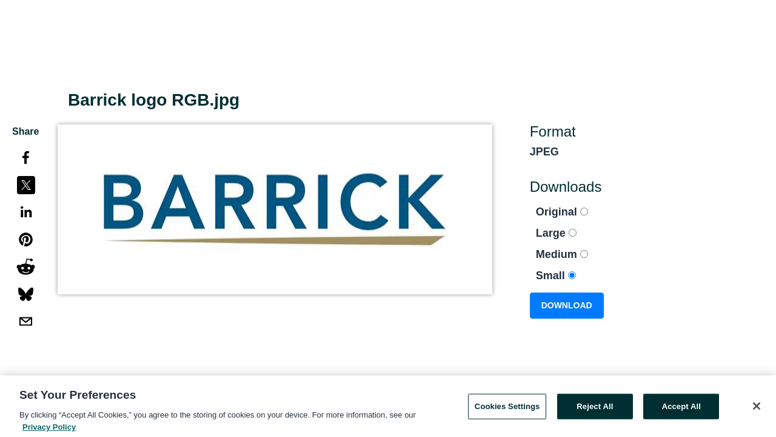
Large (556, 233)
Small (556, 275)
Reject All (595, 408)
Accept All (681, 408)
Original (562, 212)
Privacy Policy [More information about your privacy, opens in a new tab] (49, 429)
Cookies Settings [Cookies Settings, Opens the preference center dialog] (507, 408)
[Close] (756, 408)
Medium (562, 254)
